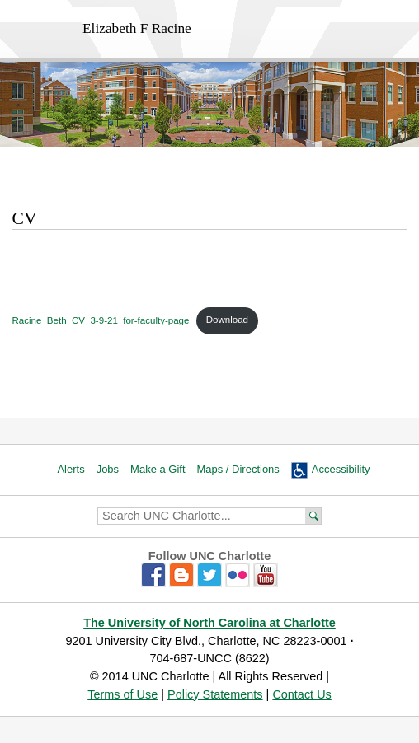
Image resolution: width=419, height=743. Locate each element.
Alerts (70, 469)
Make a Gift (157, 469)
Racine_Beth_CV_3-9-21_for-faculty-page (100, 320)
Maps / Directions (238, 469)
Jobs (108, 469)
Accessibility (341, 469)
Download (227, 320)
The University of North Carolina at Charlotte (209, 622)
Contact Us (301, 694)
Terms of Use (122, 694)
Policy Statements (215, 694)
